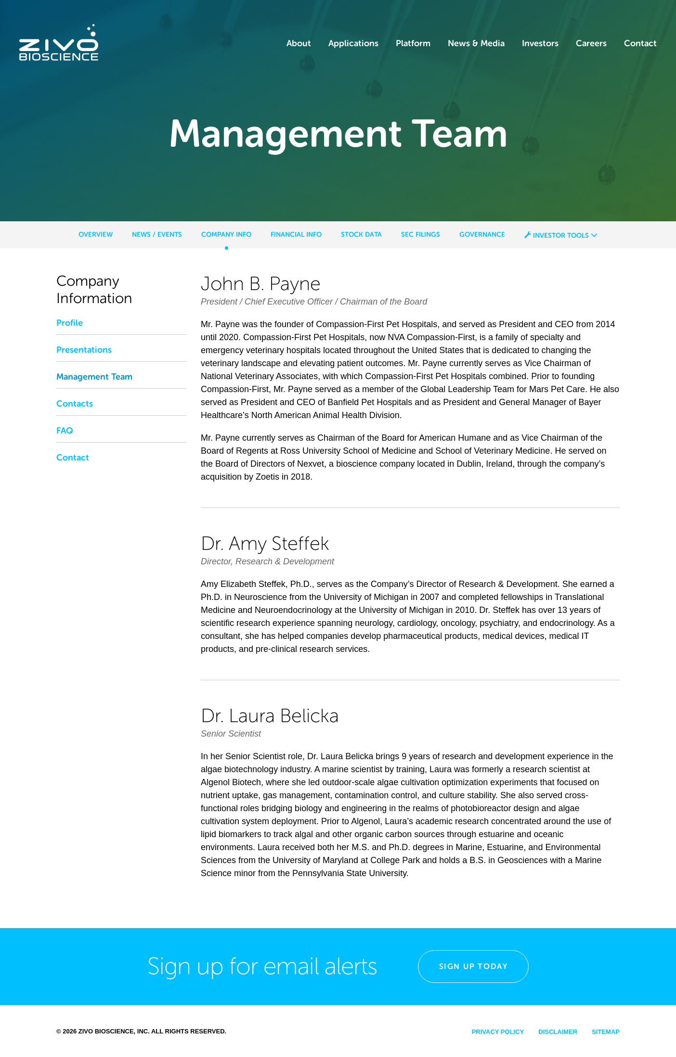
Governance (482, 234)
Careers (591, 43)
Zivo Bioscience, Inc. (114, 1031)
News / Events (157, 234)
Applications (353, 43)
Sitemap (606, 1032)
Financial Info (296, 234)
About (298, 43)
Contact (640, 43)
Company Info (226, 234)
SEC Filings (420, 234)
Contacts (74, 403)
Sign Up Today (473, 966)
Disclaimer (557, 1032)
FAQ (64, 430)
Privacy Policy (498, 1032)
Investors (540, 43)
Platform (413, 43)
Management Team (94, 377)
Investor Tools (561, 235)
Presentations (84, 350)
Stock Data (361, 234)
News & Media (476, 43)
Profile (69, 323)
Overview (95, 234)
